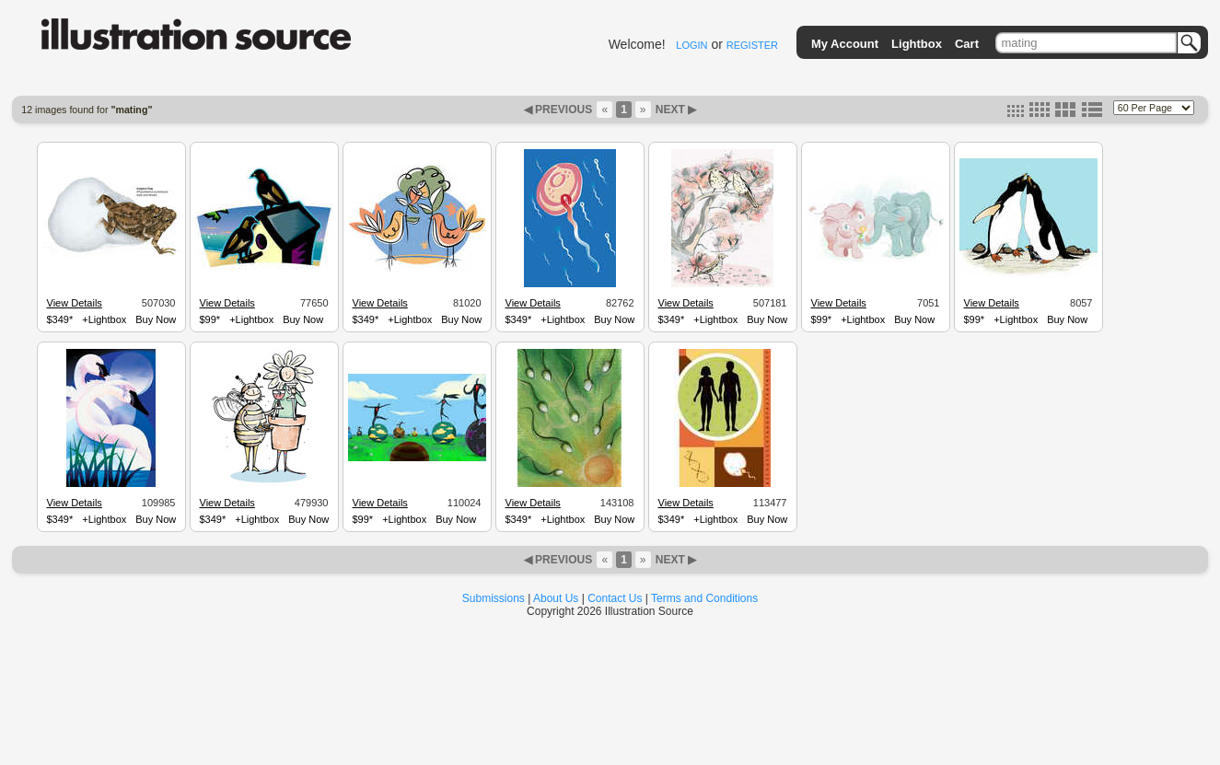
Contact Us (614, 598)
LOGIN (691, 45)
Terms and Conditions (704, 598)
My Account (844, 44)
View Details (74, 302)
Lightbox (916, 44)
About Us (555, 598)
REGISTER (752, 45)
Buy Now (155, 319)
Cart (967, 44)
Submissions (493, 598)
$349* (60, 319)
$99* (210, 319)
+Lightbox (104, 319)
